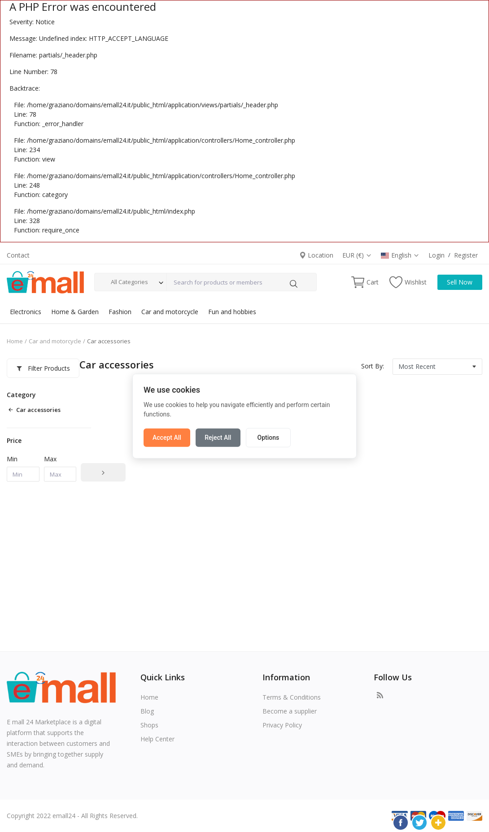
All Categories (129, 282)
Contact (18, 255)
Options (268, 437)
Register (466, 255)
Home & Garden (75, 311)
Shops (149, 725)
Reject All (218, 437)
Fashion (120, 311)
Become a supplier (289, 711)
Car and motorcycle (169, 311)
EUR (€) (357, 255)
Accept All (167, 437)
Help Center (157, 739)
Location (316, 255)
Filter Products (43, 368)
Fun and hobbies (232, 311)
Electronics (25, 311)
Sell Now (459, 282)
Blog (147, 711)
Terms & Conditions (291, 697)
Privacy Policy (282, 725)
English (400, 255)
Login (436, 255)
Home (15, 341)
